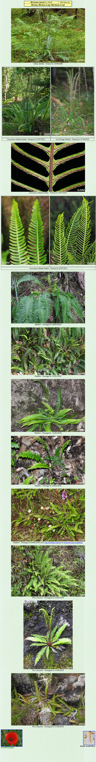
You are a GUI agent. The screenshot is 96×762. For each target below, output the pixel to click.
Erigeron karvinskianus (73, 542)
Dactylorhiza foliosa (52, 542)
